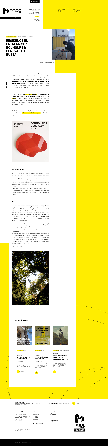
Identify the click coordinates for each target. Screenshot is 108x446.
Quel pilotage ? (36, 416)
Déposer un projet (19, 432)
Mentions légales (54, 420)
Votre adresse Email (53, 403)
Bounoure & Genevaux (30, 94)
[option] (21, 44)
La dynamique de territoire (21, 428)
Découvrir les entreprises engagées (23, 416)
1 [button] (39, 383)
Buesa (14, 98)
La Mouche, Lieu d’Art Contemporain (31, 113)
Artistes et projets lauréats (33, 13)
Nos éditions (35, 419)
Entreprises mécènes (35, 10)
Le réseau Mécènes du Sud (34, 9)
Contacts (38, 20)
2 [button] (40, 383)
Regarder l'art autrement (21, 417)
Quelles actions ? (36, 417)
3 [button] (42, 383)
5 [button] (44, 383)
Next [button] (51, 280)
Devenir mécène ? (36, 12)
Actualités (37, 16)
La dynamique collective (20, 414)
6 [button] (45, 383)
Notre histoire (36, 414)
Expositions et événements (34, 15)
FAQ (39, 17)
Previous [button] (9, 280)
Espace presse (37, 19)
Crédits (51, 421)
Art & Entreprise (18, 419)
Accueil (38, 8)
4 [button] (43, 383)
